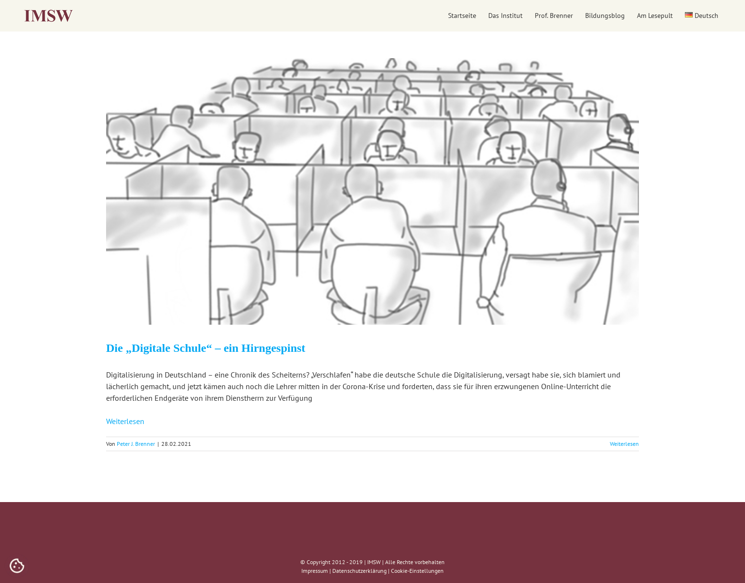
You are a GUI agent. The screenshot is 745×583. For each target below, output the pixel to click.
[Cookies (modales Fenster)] (17, 566)
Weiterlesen (125, 421)
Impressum (314, 570)
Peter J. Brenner (136, 443)
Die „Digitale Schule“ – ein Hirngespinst (205, 348)
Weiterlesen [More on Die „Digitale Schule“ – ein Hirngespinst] (624, 443)
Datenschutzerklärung (359, 570)
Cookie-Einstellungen (417, 570)
